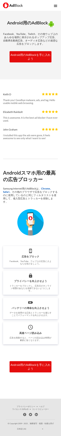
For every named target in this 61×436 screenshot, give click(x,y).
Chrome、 (46, 188)
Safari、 (7, 191)
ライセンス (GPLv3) (20, 409)
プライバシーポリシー (26, 406)
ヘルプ (41, 406)
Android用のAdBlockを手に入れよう (30, 56)
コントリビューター (40, 409)
